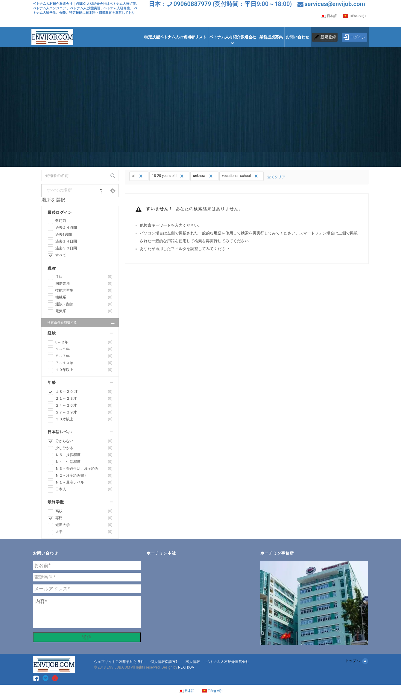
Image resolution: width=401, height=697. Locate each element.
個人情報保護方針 (165, 662)
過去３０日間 (66, 248)
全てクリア (276, 177)
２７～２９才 (84, 412)
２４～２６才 (84, 405)
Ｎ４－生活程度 (84, 462)
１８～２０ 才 (84, 392)
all (138, 176)
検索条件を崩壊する (81, 323)
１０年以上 (84, 370)
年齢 (52, 382)
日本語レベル (60, 432)
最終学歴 (56, 502)
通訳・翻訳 (84, 304)
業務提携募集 (271, 37)
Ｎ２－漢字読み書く (84, 475)
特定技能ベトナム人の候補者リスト (175, 37)
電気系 (84, 311)
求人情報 (193, 662)
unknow (203, 176)
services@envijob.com (334, 3)
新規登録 (328, 37)
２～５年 (84, 349)
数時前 (60, 221)
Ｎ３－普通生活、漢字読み (84, 469)
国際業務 (84, 284)
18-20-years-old (168, 176)
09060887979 (192, 3)
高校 (84, 511)
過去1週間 (63, 234)
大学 (84, 532)
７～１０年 (84, 363)
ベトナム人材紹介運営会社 (227, 662)
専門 (84, 518)
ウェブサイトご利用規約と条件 (119, 662)
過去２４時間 (66, 227)
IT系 (84, 277)
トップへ (356, 661)
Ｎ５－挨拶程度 (84, 455)
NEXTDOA (186, 667)
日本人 (84, 489)
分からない (84, 441)
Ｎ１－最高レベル (84, 482)
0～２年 (84, 342)
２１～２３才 (84, 398)
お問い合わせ (297, 37)
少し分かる (84, 448)
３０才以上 (84, 419)
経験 (52, 333)
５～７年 (84, 356)
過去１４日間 (66, 241)
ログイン (354, 37)
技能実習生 (84, 290)
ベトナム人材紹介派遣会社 (232, 37)
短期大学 (84, 525)
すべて (60, 255)
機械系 (84, 297)
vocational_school (240, 176)
